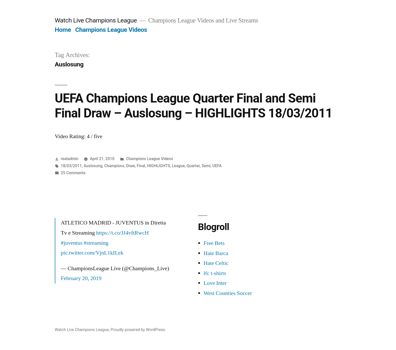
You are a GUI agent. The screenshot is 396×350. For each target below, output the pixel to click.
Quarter (193, 165)
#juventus (72, 242)
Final (141, 165)
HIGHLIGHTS (158, 165)
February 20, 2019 (81, 278)
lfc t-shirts (215, 273)
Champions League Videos (111, 29)
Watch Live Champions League (96, 20)
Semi (206, 165)
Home (63, 29)
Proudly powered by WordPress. (138, 329)
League (178, 165)
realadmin (70, 158)
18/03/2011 (71, 165)
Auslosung (93, 165)
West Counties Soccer (228, 293)
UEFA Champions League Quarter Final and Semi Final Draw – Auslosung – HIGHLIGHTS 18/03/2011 (193, 105)
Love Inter (215, 283)
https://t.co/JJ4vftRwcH (122, 232)
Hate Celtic (216, 263)
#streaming (96, 242)
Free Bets (214, 243)
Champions (114, 165)
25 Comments (73, 172)
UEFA (217, 165)
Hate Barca (216, 253)
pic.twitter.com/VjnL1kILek (92, 252)
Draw (130, 165)
